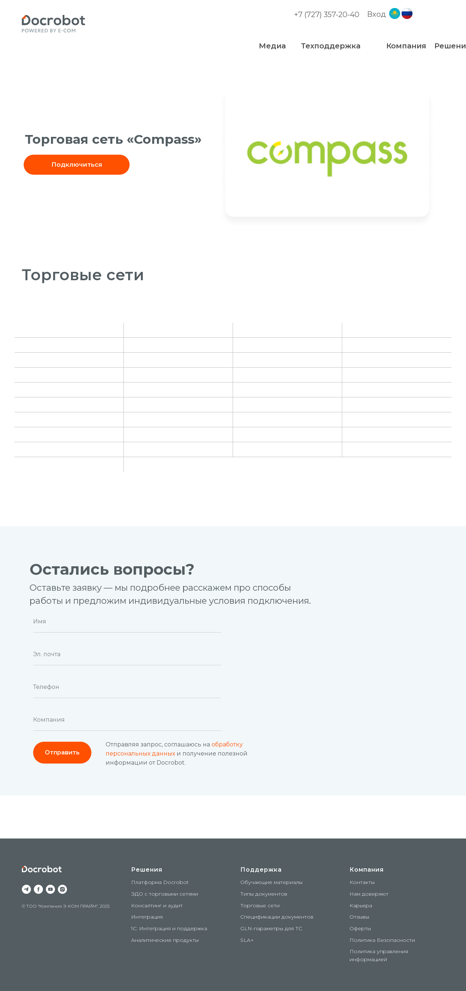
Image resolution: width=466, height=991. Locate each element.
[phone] (127, 687)
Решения (146, 869)
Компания (367, 869)
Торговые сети (260, 905)
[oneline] (127, 720)
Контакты (362, 882)
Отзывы (359, 916)
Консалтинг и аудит (157, 905)
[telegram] (26, 889)
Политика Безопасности (382, 940)
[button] (77, 165)
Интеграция (147, 916)
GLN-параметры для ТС (271, 928)
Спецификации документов (276, 916)
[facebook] (38, 889)
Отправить (62, 752)
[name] (127, 622)
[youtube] (50, 889)
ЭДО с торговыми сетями (164, 894)
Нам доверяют (369, 894)
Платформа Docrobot (160, 882)
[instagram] (62, 889)
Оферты (360, 928)
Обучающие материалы (271, 882)
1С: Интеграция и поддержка (169, 928)
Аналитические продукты (165, 940)
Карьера (361, 905)
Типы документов (263, 894)
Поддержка (261, 869)
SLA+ (247, 940)
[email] (127, 654)
